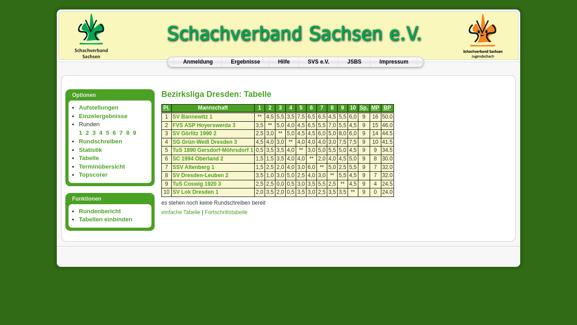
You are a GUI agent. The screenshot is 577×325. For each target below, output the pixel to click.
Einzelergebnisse (103, 116)
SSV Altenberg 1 (194, 167)
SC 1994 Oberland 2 (198, 159)
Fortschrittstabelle (226, 212)
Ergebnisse (245, 62)
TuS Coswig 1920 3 (197, 184)
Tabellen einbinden (105, 219)
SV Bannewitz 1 (193, 117)
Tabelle (89, 158)
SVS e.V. (319, 62)
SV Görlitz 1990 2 (194, 133)
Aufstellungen (99, 107)
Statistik (90, 149)
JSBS (354, 62)
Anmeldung (198, 62)
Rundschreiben (100, 141)
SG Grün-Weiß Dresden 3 (205, 142)
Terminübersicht (102, 166)
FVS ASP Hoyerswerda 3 (204, 125)
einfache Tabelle (181, 212)
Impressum (394, 62)
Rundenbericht (100, 211)
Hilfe (284, 62)
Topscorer (93, 174)
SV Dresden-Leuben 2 (201, 175)
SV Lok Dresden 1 (196, 192)
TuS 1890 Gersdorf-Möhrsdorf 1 (213, 150)
